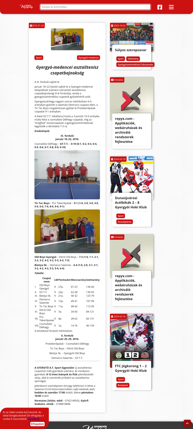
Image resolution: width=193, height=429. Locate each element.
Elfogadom (37, 424)
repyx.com (164, 425)
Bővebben (34, 418)
